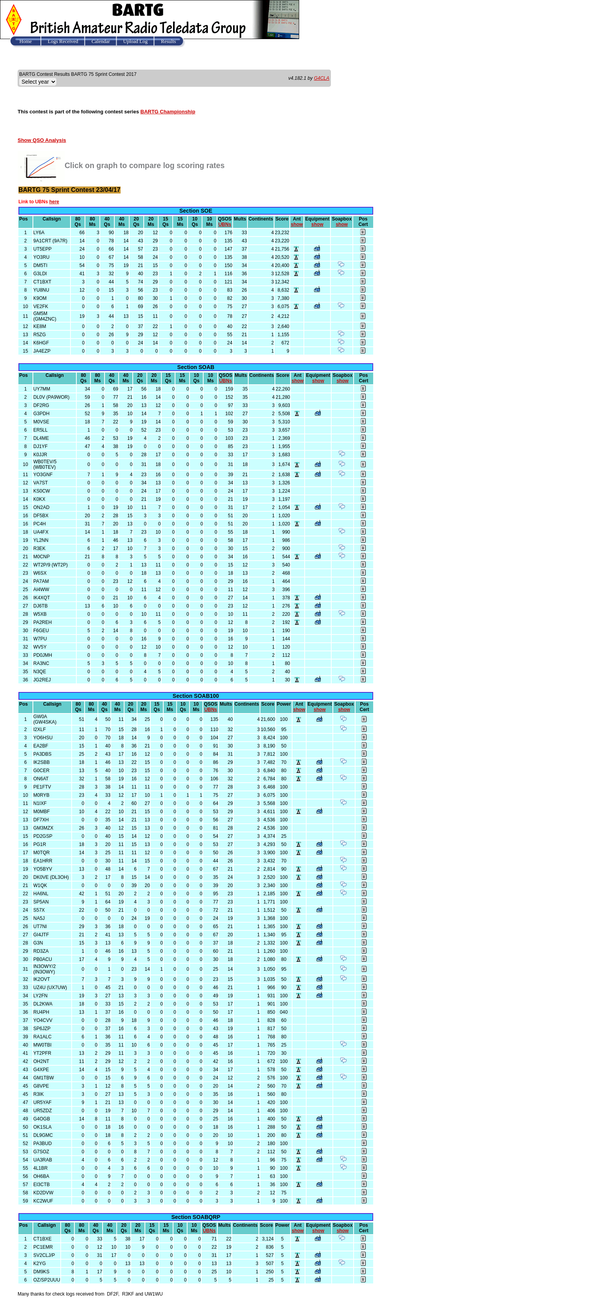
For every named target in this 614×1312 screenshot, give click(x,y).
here (54, 201)
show (297, 224)
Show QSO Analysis (42, 140)
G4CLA (321, 78)
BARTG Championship (168, 112)
